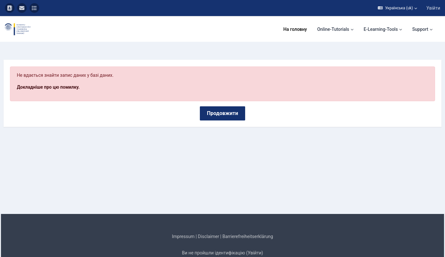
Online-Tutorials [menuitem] (333, 29)
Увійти (433, 8)
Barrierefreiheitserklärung (247, 218)
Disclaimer (208, 218)
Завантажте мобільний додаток (222, 251)
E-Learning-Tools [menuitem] (381, 29)
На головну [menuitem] (295, 29)
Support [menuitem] (420, 29)
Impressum (183, 218)
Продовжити (222, 95)
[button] (397, 8)
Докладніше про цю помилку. (62, 69)
